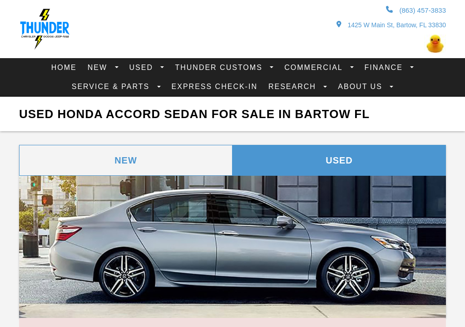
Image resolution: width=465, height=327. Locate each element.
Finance (385, 67)
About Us (361, 86)
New (99, 67)
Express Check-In (214, 86)
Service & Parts (112, 86)
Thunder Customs (220, 67)
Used (142, 67)
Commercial (314, 67)
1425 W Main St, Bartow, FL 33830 (391, 25)
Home (64, 67)
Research (293, 86)
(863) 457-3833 (416, 10)
